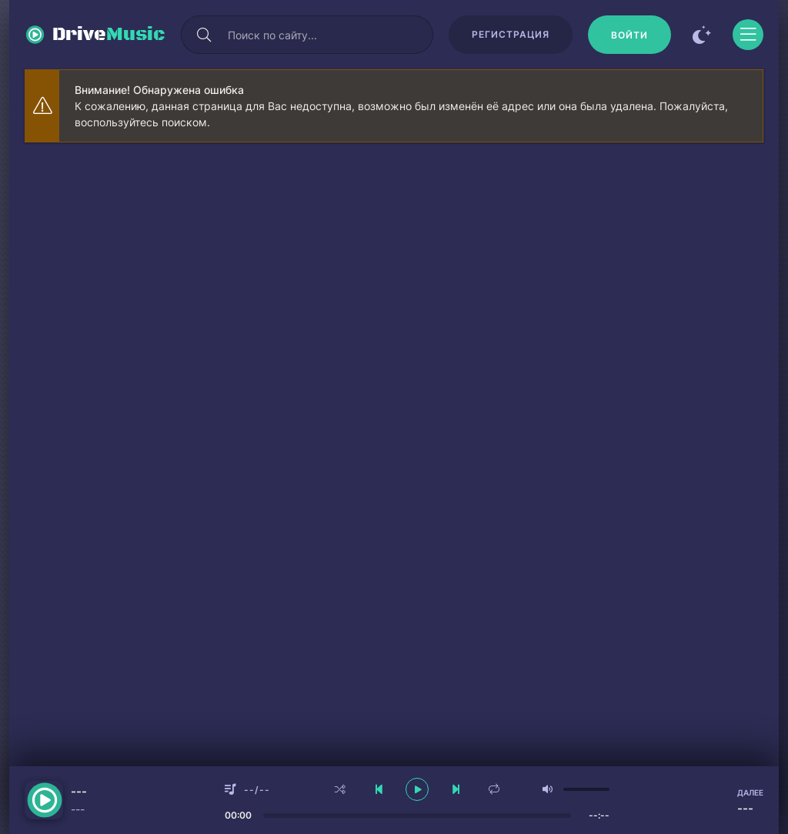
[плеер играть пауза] (417, 789)
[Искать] (204, 34)
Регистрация (510, 34)
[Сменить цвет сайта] (701, 34)
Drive (108, 35)
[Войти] (629, 34)
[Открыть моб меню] (748, 34)
